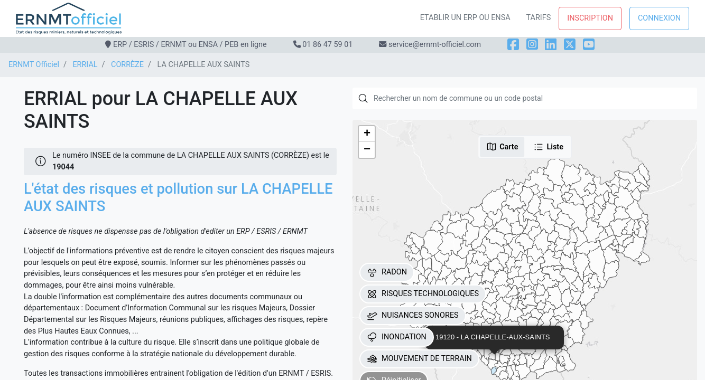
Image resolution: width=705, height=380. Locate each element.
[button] (367, 134)
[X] (570, 44)
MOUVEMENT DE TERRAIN (419, 359)
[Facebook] (513, 44)
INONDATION (396, 337)
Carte (502, 146)
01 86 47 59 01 (327, 44)
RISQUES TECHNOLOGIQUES (423, 294)
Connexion (659, 18)
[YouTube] (589, 44)
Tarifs (538, 17)
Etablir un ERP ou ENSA (465, 17)
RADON (387, 272)
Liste (548, 146)
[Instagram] (532, 44)
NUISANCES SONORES (413, 315)
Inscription (590, 18)
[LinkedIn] (550, 44)
